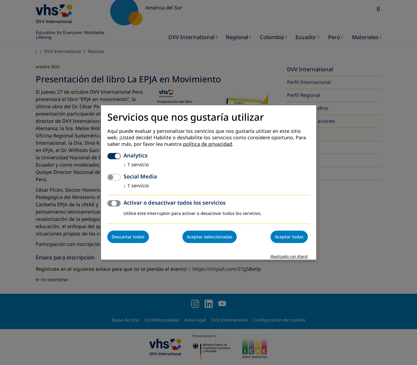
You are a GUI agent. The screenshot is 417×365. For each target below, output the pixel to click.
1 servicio (136, 164)
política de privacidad (207, 144)
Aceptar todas (289, 237)
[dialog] (209, 182)
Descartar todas (128, 237)
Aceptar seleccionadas (209, 237)
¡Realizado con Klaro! (289, 257)
